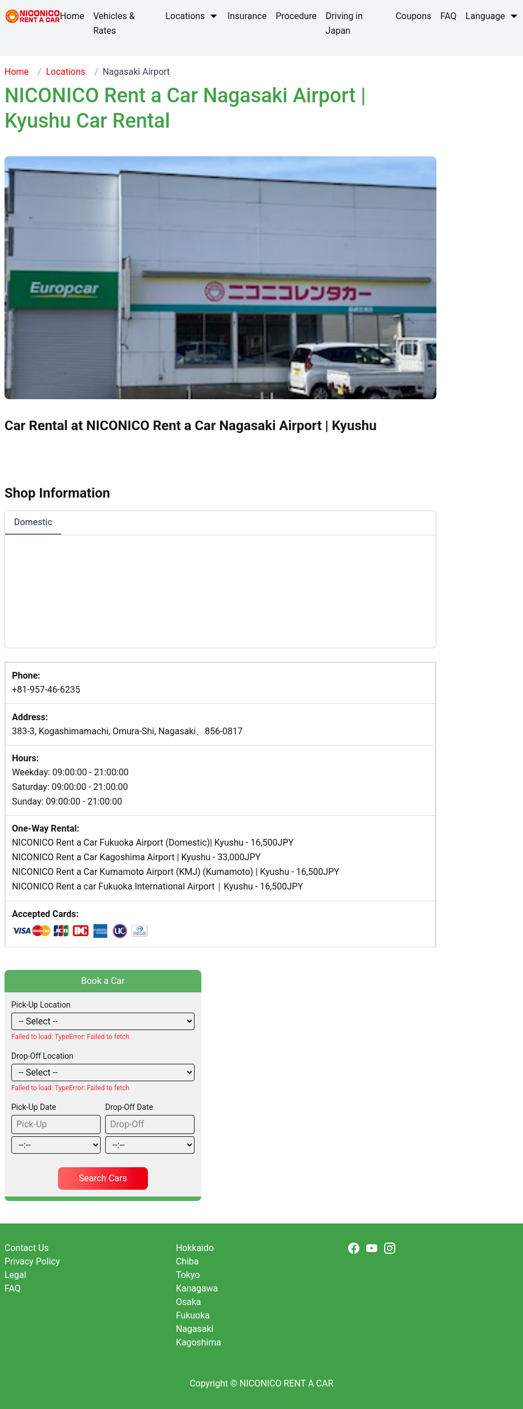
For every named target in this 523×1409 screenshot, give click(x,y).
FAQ (12, 1288)
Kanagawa (197, 1288)
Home (16, 71)
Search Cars (103, 1178)
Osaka (188, 1302)
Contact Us (26, 1248)
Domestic (33, 522)
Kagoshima (199, 1342)
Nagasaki (195, 1329)
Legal (15, 1275)
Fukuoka (193, 1315)
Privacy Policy (32, 1261)
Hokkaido (195, 1248)
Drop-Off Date (129, 1107)
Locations (65, 71)
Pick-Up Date (33, 1107)
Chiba (187, 1261)
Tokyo (188, 1275)
